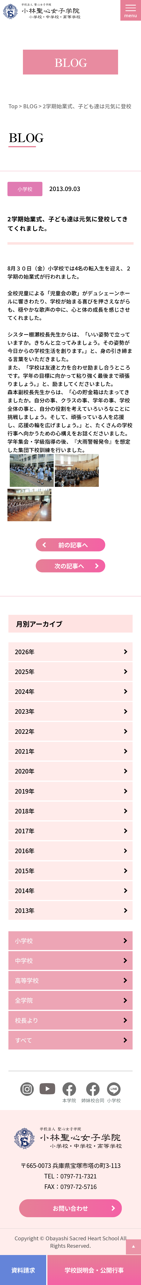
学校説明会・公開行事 (94, 1270)
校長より (26, 1020)
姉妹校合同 (92, 1093)
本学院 (69, 1093)
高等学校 (27, 980)
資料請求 (23, 1270)
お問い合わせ (70, 1208)
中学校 (24, 960)
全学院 (24, 1000)
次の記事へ (69, 566)
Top (13, 106)
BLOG (30, 106)
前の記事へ (73, 545)
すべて (23, 1040)
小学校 (24, 940)
